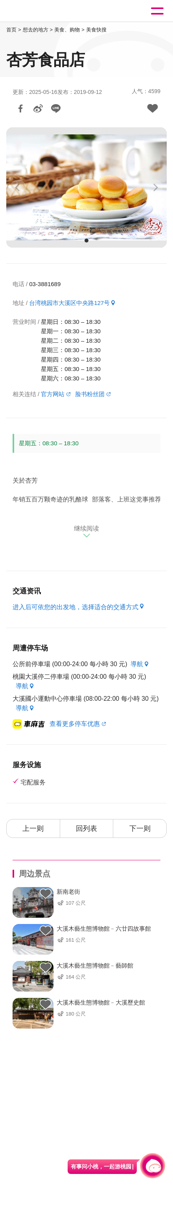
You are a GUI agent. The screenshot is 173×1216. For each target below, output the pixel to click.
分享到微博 (38, 108)
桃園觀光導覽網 (38, 11)
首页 (11, 30)
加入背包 (152, 108)
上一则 (33, 828)
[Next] (155, 187)
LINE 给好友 (56, 108)
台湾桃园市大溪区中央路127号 (69, 302)
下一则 (140, 828)
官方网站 (52, 394)
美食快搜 (96, 30)
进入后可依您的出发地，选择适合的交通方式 (75, 607)
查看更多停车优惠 (75, 723)
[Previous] (18, 187)
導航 (137, 664)
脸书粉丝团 (90, 394)
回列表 (86, 828)
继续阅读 (86, 528)
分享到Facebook (20, 108)
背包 (45, 894)
